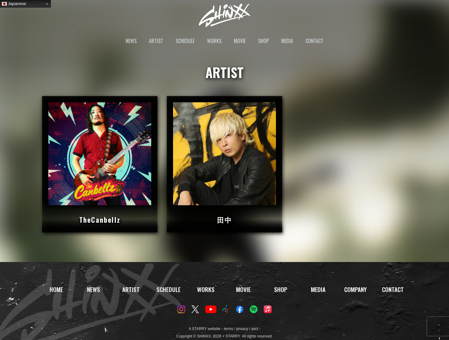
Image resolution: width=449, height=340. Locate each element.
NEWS (131, 41)
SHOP (263, 41)
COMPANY (355, 289)
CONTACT (314, 41)
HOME (56, 289)
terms (228, 329)
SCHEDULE (185, 41)
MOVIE (240, 41)
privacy (242, 329)
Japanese (14, 3)
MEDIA (287, 41)
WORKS (214, 41)
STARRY (199, 329)
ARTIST (156, 41)
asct (254, 329)
